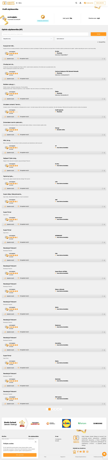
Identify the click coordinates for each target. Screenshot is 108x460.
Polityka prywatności (98, 456)
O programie (58, 439)
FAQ (45, 456)
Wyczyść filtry (102, 42)
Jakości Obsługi (10, 423)
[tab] (14, 436)
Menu (19, 3)
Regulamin (62, 456)
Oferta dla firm (100, 3)
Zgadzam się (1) (10, 58)
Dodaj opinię (89, 2)
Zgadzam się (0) (10, 78)
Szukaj (98, 34)
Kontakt (57, 440)
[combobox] (27, 38)
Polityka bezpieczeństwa (80, 456)
